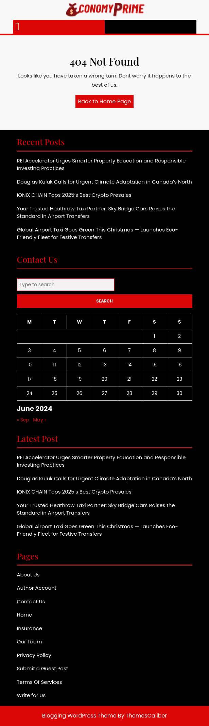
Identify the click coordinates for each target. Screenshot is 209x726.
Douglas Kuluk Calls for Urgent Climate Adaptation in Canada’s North (104, 181)
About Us (28, 574)
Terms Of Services (39, 682)
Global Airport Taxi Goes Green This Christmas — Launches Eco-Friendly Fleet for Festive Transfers (97, 233)
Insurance (29, 628)
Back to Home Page (106, 102)
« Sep (23, 419)
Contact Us (31, 601)
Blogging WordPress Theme (79, 716)
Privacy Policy (34, 655)
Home (24, 614)
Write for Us (31, 695)
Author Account (37, 587)
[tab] (18, 26)
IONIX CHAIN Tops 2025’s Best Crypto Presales (74, 194)
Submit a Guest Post (42, 668)
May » (40, 419)
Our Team (29, 641)
